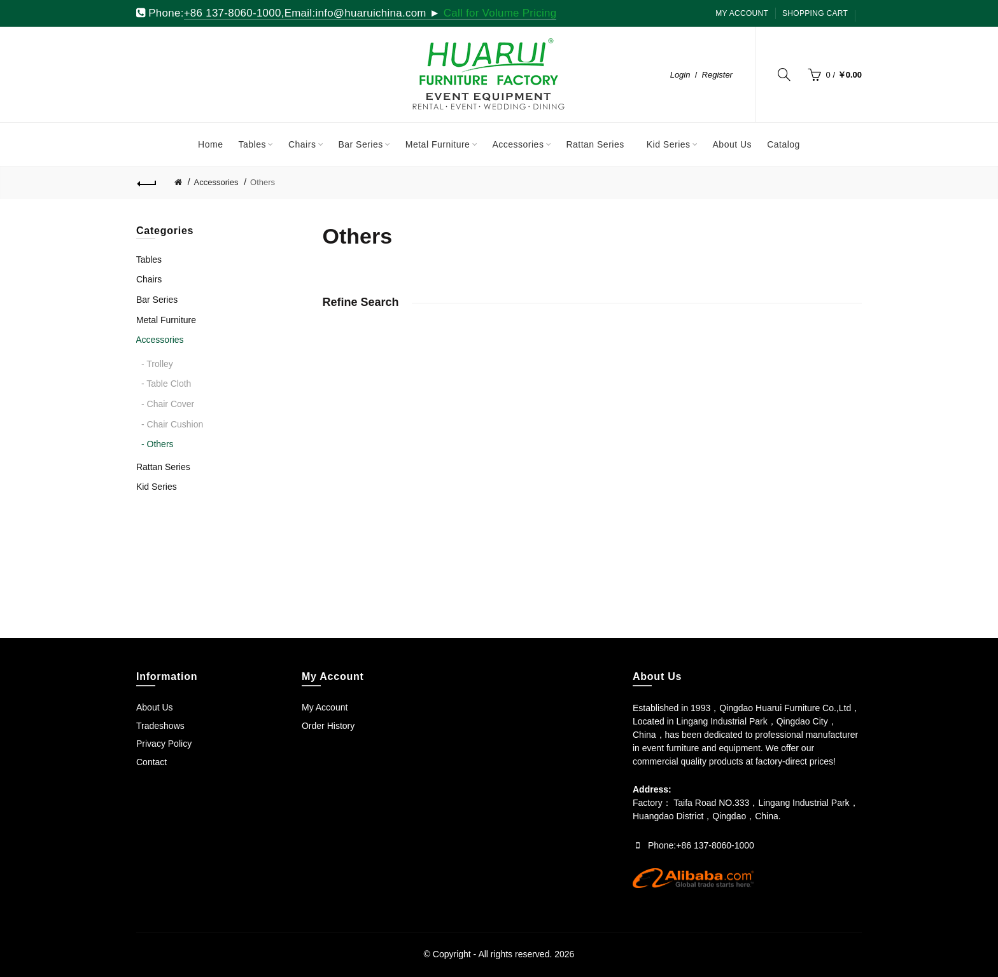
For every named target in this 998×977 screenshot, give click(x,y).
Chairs (149, 279)
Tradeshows (160, 726)
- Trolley (157, 364)
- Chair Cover (167, 404)
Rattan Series (163, 467)
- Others (157, 444)
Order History (328, 726)
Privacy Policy (164, 743)
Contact (151, 762)
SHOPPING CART (815, 13)
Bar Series (157, 299)
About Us (154, 707)
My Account (741, 13)
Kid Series (156, 487)
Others (262, 182)
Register (717, 75)
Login (680, 75)
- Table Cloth (166, 383)
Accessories (216, 182)
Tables (149, 259)
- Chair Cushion (172, 424)
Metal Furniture (166, 320)
